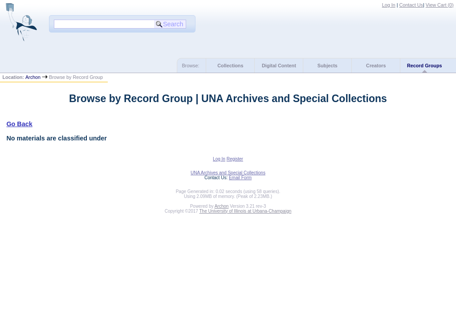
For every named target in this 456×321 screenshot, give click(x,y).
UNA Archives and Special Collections (228, 172)
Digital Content (279, 65)
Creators (376, 65)
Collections (230, 65)
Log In (388, 5)
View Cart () (440, 5)
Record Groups (424, 65)
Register (235, 158)
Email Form (240, 177)
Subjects (328, 65)
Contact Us (411, 5)
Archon (33, 77)
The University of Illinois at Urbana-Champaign (246, 211)
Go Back (19, 124)
